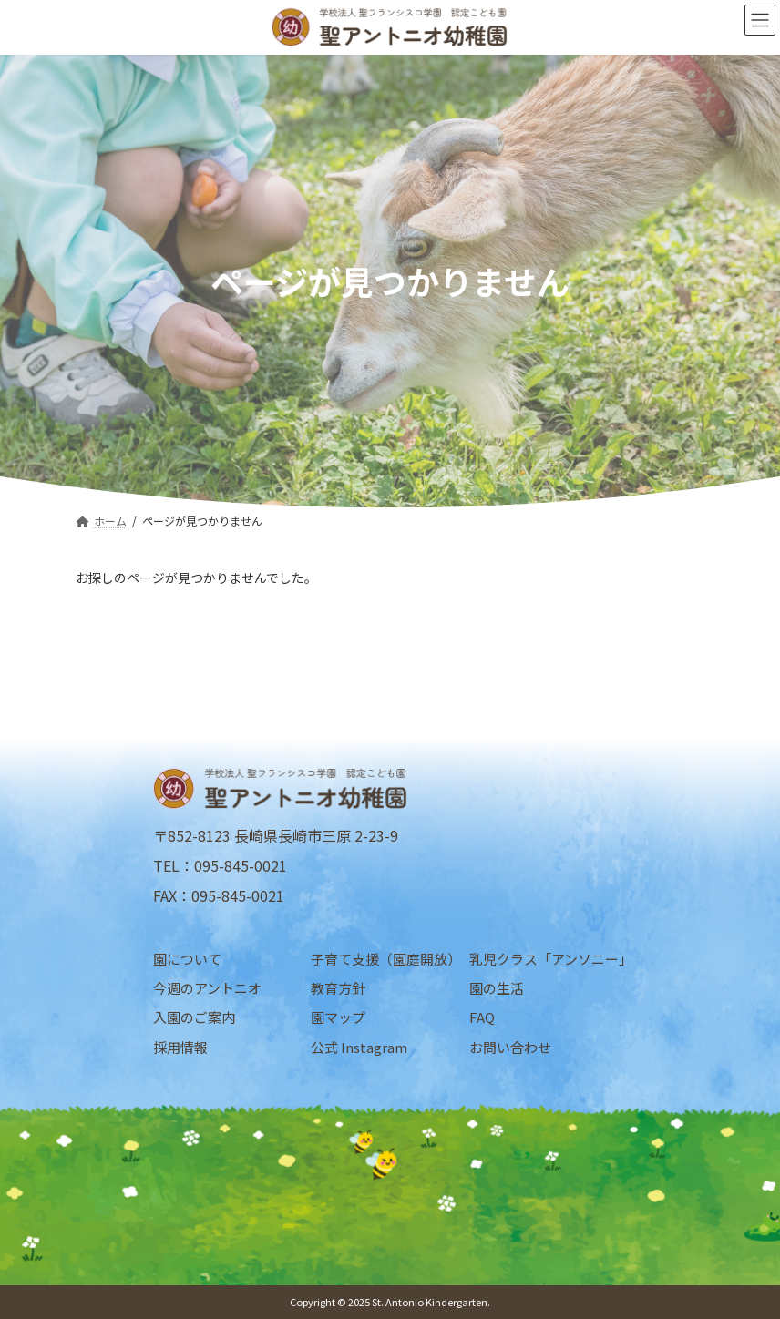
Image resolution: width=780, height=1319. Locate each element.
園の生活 (496, 988)
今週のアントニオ (207, 988)
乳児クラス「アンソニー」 (548, 959)
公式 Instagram (359, 1046)
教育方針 (338, 988)
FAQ (482, 1017)
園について (187, 959)
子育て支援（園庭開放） (386, 959)
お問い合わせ (510, 1046)
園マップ (338, 1017)
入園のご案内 (194, 1017)
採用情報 (180, 1046)
